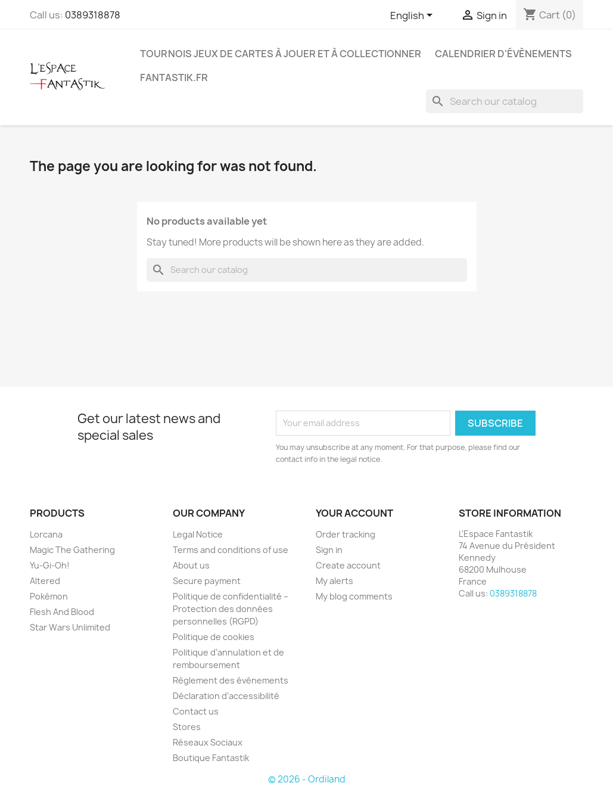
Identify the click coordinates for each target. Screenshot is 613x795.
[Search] (504, 101)
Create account (348, 565)
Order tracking (345, 534)
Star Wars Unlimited (70, 627)
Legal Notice (198, 534)
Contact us (196, 711)
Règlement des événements (230, 680)
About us (191, 565)
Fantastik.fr (174, 77)
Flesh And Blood (62, 611)
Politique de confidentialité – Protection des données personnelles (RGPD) (230, 609)
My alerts (334, 580)
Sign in (329, 549)
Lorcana (46, 534)
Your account (354, 513)
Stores (187, 726)
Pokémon (49, 596)
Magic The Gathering (72, 549)
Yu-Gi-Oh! (50, 565)
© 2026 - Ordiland (307, 779)
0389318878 (92, 14)
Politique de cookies (213, 636)
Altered (45, 580)
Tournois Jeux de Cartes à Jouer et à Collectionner (280, 53)
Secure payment (207, 580)
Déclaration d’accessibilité (226, 695)
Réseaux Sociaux (207, 742)
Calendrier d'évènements (503, 53)
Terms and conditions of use (230, 549)
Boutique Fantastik (211, 757)
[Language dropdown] (413, 16)
